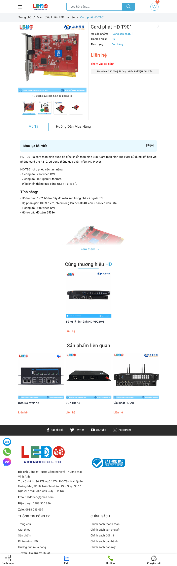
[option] (52, 58)
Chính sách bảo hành (104, 541)
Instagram (122, 430)
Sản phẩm (24, 535)
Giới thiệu (24, 529)
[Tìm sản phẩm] (94, 7)
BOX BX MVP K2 (28, 403)
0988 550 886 (42, 503)
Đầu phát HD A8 (123, 403)
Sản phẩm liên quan (88, 345)
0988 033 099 (34, 509)
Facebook (55, 430)
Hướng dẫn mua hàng (32, 547)
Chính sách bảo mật (103, 547)
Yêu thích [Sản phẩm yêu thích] (154, 7)
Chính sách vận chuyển (105, 529)
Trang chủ (24, 524)
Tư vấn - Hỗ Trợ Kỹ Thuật (34, 553)
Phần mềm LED (28, 541)
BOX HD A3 (73, 403)
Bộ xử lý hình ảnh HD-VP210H (85, 321)
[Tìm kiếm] (128, 7)
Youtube (98, 430)
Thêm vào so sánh (102, 64)
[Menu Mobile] (20, 6)
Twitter (77, 430)
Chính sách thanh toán (105, 524)
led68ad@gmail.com (40, 497)
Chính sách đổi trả (102, 535)
